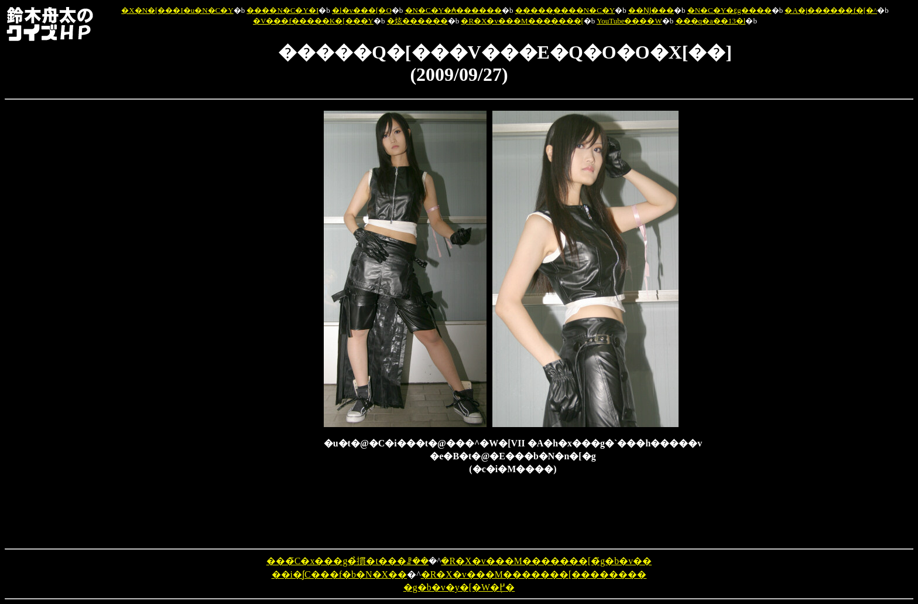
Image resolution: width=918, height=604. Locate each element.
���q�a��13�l (711, 20)
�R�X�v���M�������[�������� (534, 574)
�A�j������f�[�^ (831, 10)
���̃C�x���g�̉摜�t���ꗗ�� (347, 561)
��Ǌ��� (651, 10)
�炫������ (417, 20)
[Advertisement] (263, 286)
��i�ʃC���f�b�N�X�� (339, 574)
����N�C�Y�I (282, 10)
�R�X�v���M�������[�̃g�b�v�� (546, 561)
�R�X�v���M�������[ (522, 20)
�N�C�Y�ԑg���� (729, 10)
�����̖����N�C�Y (565, 10)
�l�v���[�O (362, 10)
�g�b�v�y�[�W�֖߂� (459, 587)
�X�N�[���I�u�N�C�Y (177, 10)
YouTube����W (629, 20)
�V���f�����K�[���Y (313, 20)
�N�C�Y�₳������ (453, 10)
